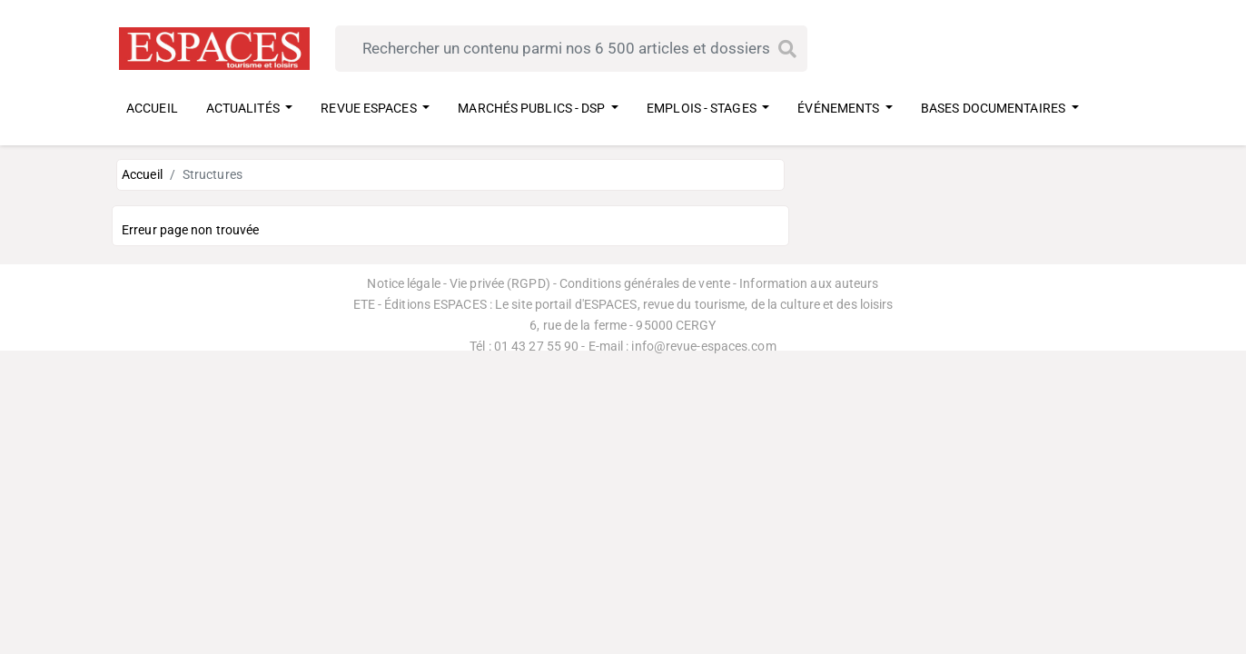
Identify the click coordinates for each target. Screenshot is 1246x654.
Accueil (142, 174)
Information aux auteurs (808, 283)
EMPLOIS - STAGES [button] (703, 108)
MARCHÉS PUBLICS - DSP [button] (533, 108)
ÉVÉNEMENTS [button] (839, 108)
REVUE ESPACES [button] (370, 108)
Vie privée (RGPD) (500, 283)
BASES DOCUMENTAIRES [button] (994, 108)
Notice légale (403, 283)
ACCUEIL (152, 108)
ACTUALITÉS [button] (244, 108)
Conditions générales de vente (644, 283)
